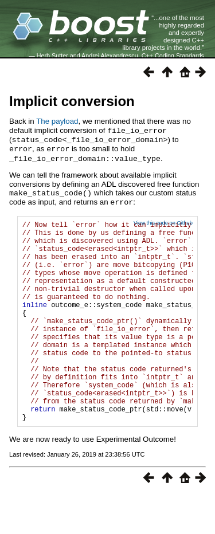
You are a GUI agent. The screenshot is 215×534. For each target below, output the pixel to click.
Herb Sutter (52, 55)
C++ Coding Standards (173, 55)
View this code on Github (163, 219)
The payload (57, 121)
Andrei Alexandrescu (109, 55)
